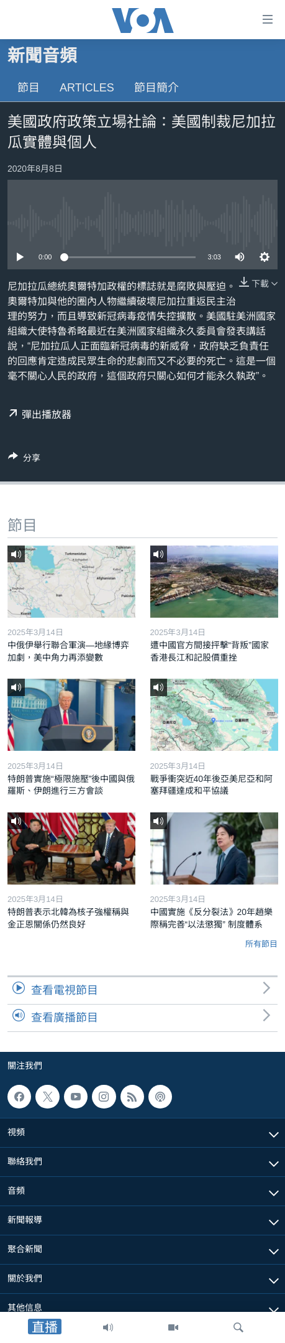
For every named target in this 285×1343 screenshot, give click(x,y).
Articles (87, 87)
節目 (28, 87)
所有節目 (261, 944)
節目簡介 (156, 87)
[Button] (24, 460)
